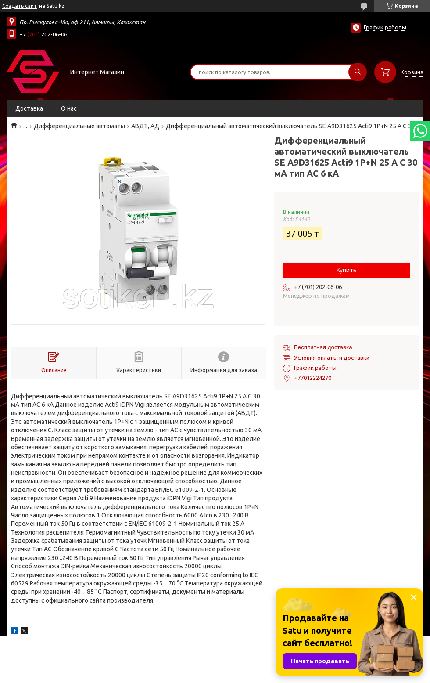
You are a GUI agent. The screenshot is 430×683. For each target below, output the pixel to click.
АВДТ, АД (145, 126)
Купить (347, 270)
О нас (69, 108)
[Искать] (357, 72)
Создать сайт (19, 6)
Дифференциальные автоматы (79, 126)
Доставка (29, 108)
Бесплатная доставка (323, 347)
